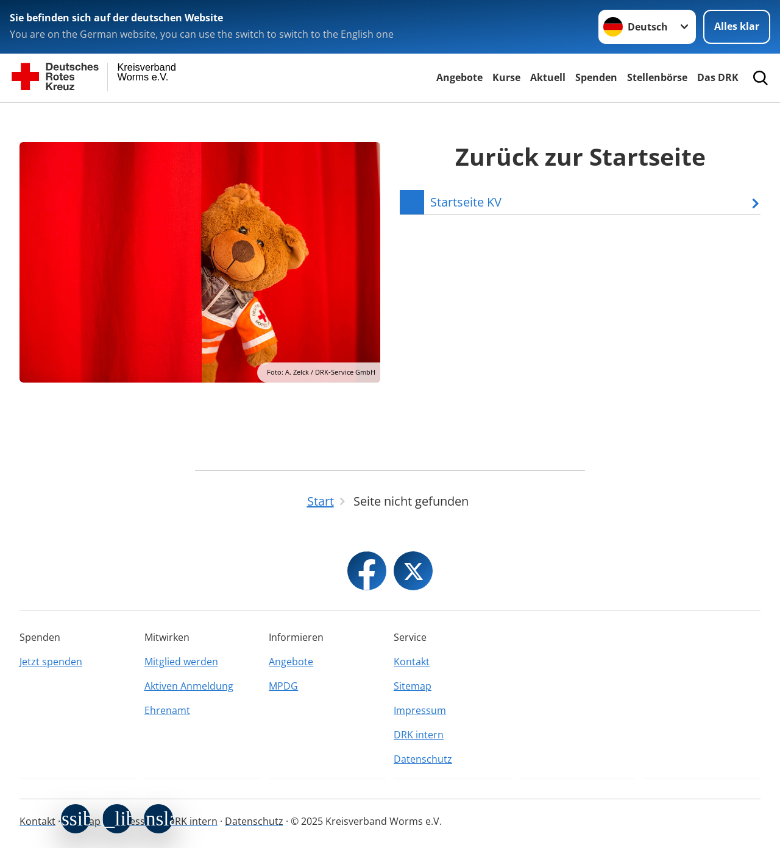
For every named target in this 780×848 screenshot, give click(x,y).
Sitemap (412, 686)
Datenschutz (423, 759)
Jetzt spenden (51, 661)
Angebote (459, 77)
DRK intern (419, 734)
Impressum (420, 710)
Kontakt (412, 661)
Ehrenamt (167, 710)
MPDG (283, 686)
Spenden (596, 77)
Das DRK (718, 77)
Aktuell (548, 77)
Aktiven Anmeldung (188, 686)
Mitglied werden (181, 661)
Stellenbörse (657, 77)
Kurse (506, 77)
